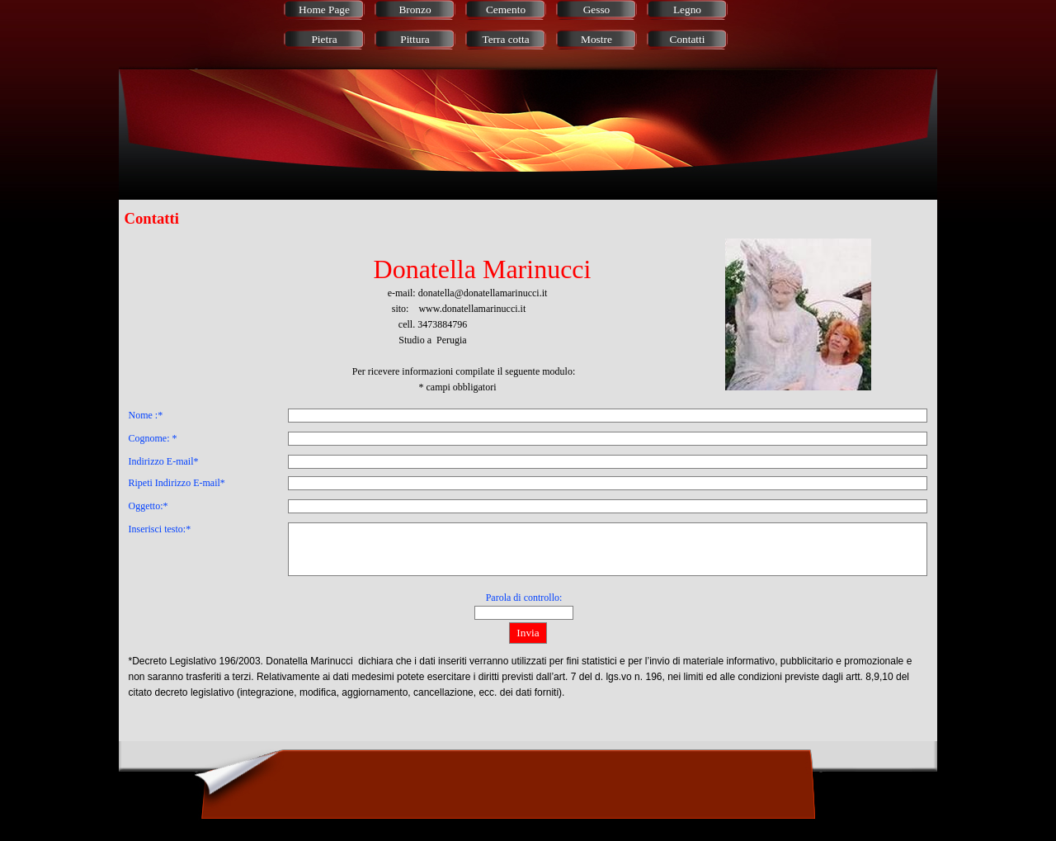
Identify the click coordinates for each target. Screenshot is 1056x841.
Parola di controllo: (524, 597)
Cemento (506, 9)
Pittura (415, 39)
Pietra (324, 39)
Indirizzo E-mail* (164, 461)
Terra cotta (505, 39)
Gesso (596, 9)
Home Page (324, 9)
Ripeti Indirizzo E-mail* (177, 483)
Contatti (687, 39)
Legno (687, 9)
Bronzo (414, 9)
